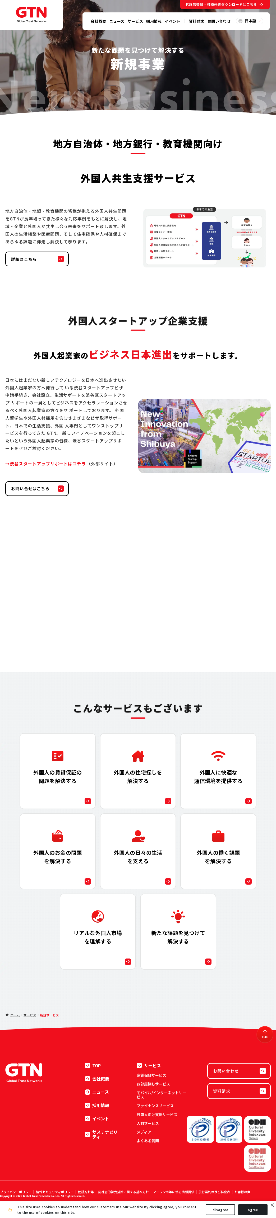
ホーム (15, 1015)
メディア (144, 1132)
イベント (97, 1118)
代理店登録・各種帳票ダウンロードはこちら (221, 4)
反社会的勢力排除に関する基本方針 (123, 1191)
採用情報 (97, 1105)
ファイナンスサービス (155, 1105)
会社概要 (97, 1078)
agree (253, 1209)
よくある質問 (148, 1141)
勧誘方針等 (86, 1191)
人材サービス (148, 1123)
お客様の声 (242, 1191)
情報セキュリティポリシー (55, 1191)
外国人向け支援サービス (157, 1114)
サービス (30, 1015)
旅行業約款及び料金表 (214, 1191)
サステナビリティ (101, 1134)
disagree (220, 1209)
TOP (93, 1065)
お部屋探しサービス (153, 1084)
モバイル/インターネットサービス (161, 1094)
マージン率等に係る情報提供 (173, 1191)
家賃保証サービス (151, 1075)
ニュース (97, 1091)
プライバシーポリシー (16, 1191)
